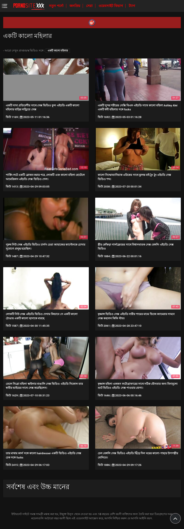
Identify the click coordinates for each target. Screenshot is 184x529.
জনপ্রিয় (75, 6)
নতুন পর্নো (56, 6)
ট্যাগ (132, 6)
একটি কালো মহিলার (58, 50)
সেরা (89, 6)
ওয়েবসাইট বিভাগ (111, 6)
